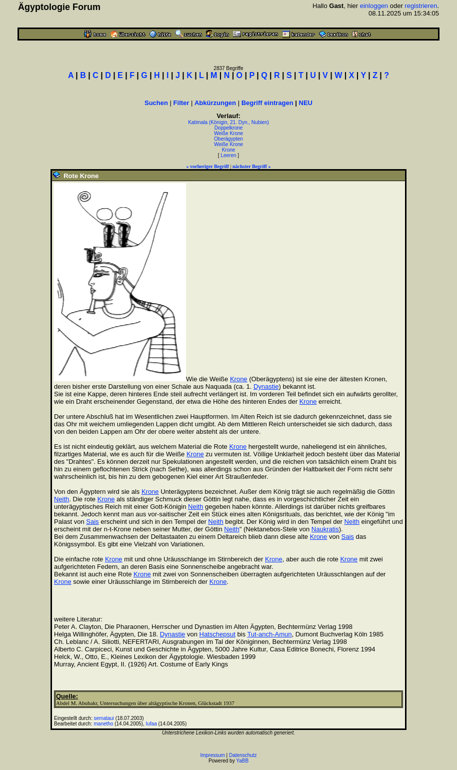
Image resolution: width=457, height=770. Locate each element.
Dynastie (266, 386)
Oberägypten (228, 139)
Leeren (228, 155)
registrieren (420, 6)
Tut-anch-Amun (269, 634)
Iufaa (151, 723)
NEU (305, 103)
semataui (104, 718)
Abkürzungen (215, 103)
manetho (104, 723)
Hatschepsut (218, 634)
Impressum (212, 755)
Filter (182, 103)
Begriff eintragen (268, 103)
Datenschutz (243, 755)
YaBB (242, 760)
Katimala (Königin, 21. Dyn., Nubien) (228, 122)
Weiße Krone (228, 133)
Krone (229, 150)
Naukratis (325, 529)
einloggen (374, 6)
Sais (92, 521)
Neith (61, 499)
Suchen (156, 103)
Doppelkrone (228, 128)
